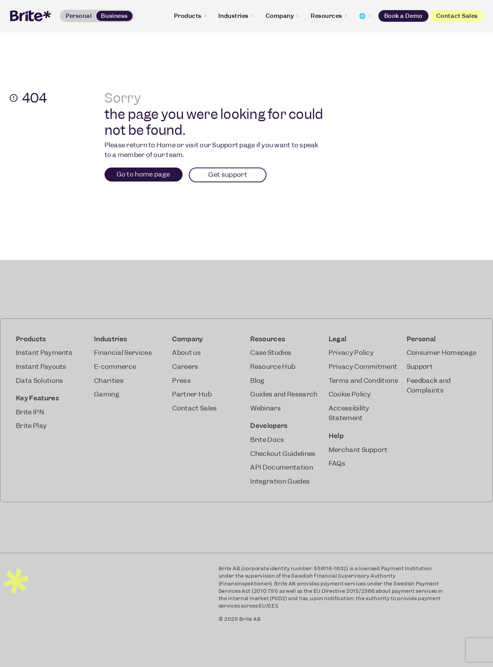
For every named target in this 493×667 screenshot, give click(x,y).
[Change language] (364, 16)
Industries (235, 16)
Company (282, 16)
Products (190, 16)
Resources (329, 16)
